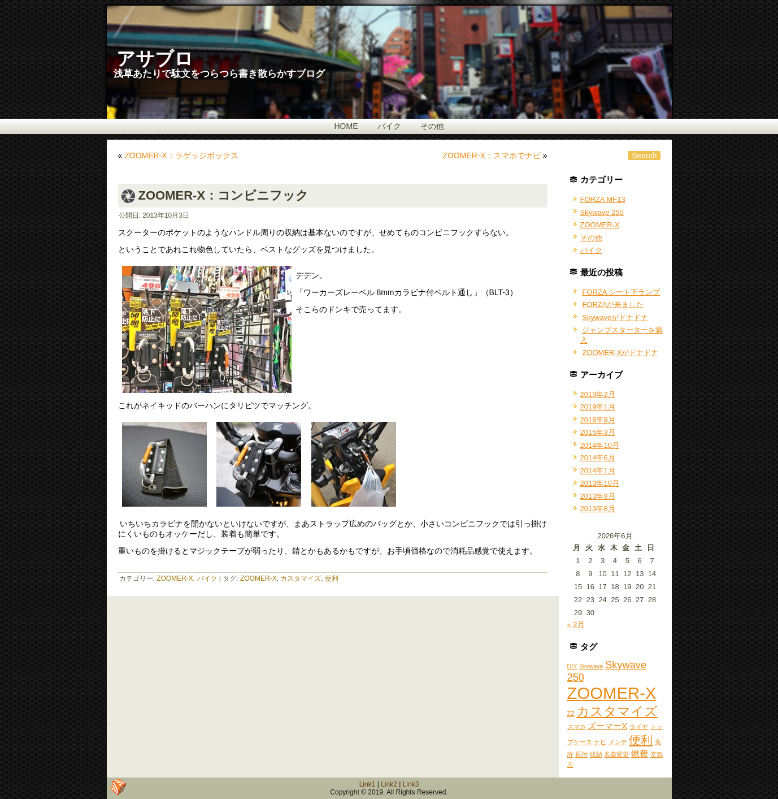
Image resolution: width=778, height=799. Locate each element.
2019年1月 (597, 407)
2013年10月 (599, 483)
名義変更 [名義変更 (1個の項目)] (616, 754)
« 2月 (576, 624)
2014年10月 (599, 445)
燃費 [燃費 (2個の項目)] (639, 753)
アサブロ (154, 58)
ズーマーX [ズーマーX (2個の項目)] (607, 726)
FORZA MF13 (602, 199)
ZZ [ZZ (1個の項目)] (571, 713)
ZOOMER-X (175, 578)
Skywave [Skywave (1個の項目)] (591, 666)
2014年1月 (597, 471)
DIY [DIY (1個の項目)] (572, 666)
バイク (389, 126)
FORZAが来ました (613, 304)
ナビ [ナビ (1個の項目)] (600, 741)
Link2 (389, 784)
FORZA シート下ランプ (621, 292)
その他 (432, 126)
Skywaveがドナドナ (615, 317)
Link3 (411, 784)
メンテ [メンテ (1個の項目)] (618, 741)
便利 (331, 578)
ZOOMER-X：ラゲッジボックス (181, 155)
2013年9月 (597, 496)
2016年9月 (597, 420)
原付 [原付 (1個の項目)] (581, 754)
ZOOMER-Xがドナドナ (620, 352)
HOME (346, 126)
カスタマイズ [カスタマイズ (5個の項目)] (617, 711)
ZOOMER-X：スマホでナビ (491, 155)
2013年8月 (597, 508)
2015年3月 (597, 432)
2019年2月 (597, 394)
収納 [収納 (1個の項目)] (596, 754)
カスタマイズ (300, 578)
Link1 (367, 784)
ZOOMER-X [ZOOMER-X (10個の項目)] (612, 693)
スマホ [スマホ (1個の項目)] (576, 726)
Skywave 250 (602, 212)
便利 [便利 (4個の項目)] (641, 739)
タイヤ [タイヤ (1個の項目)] (638, 726)
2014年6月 (597, 458)
